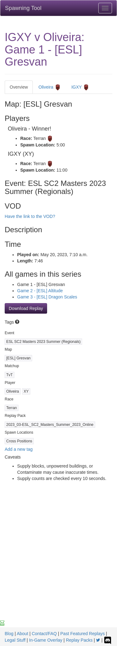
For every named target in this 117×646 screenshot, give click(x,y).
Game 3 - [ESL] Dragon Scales (47, 296)
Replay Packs (79, 640)
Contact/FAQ (44, 633)
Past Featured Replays (82, 633)
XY (26, 391)
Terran (11, 408)
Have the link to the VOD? (30, 216)
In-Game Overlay (45, 640)
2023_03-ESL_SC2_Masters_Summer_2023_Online (50, 424)
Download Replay (26, 308)
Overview (19, 87)
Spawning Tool (23, 8)
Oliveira (49, 87)
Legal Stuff (15, 640)
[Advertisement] (58, 558)
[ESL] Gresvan (18, 358)
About (22, 633)
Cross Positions (19, 441)
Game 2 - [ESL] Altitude (40, 290)
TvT (9, 375)
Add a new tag (19, 449)
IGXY (80, 87)
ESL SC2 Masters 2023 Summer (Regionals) (43, 341)
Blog (9, 633)
